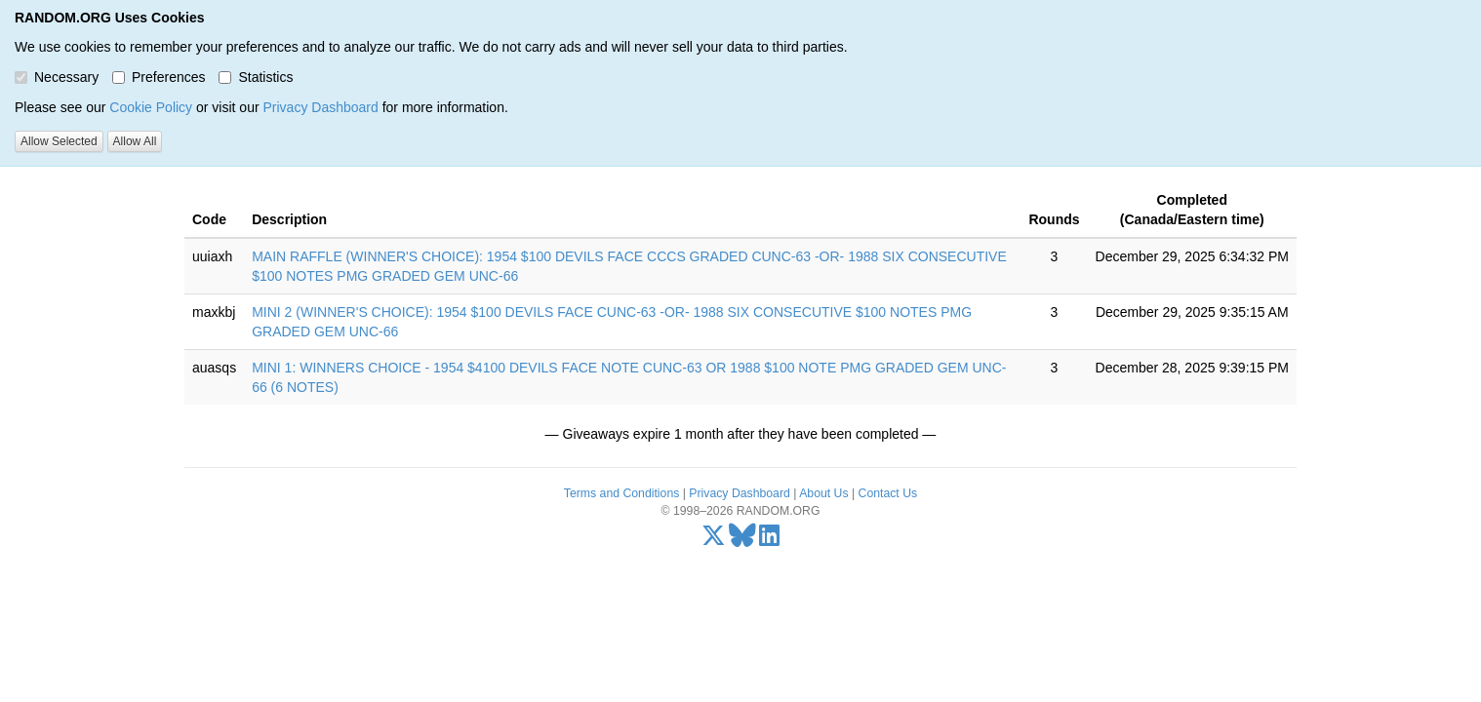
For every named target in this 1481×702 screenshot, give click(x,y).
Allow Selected (59, 141)
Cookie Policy (150, 107)
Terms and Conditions (621, 493)
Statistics (256, 77)
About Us (823, 493)
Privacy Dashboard (320, 107)
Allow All (135, 141)
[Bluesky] (742, 540)
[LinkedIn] (769, 540)
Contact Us (888, 493)
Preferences (158, 77)
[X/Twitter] (713, 540)
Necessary (57, 77)
